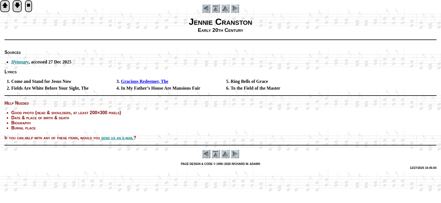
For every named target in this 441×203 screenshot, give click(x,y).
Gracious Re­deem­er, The (144, 81)
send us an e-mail (117, 137)
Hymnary (20, 61)
